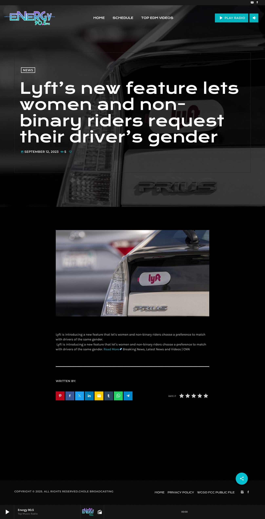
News (28, 70)
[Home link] (29, 18)
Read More (111, 349)
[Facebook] (257, 2)
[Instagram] (252, 2)
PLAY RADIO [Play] (231, 18)
